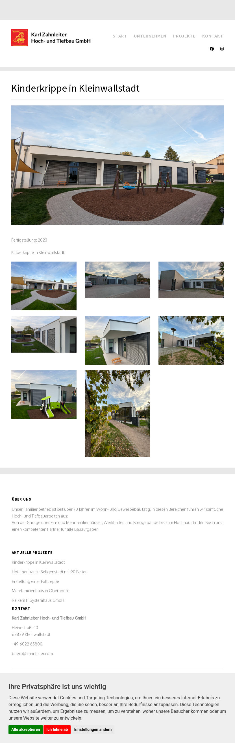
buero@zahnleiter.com (32, 653)
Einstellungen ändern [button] (93, 729)
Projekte (184, 36)
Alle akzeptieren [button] (25, 729)
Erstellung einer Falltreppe (35, 581)
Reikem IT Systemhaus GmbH (38, 600)
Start (120, 36)
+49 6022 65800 (27, 644)
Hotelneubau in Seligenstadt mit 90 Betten (50, 571)
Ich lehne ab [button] (57, 729)
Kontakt (212, 36)
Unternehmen (150, 36)
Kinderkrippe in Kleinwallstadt (38, 562)
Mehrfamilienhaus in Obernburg (40, 590)
